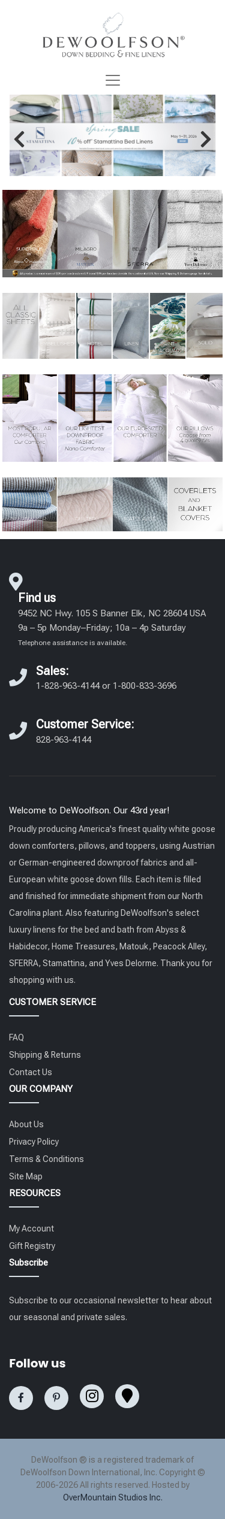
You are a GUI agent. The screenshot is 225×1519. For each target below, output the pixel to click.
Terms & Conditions (46, 1159)
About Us (26, 1124)
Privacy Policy (34, 1141)
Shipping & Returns (45, 1055)
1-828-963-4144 (68, 685)
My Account (31, 1228)
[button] (19, 139)
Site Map (26, 1176)
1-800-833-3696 (144, 685)
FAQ (16, 1037)
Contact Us (30, 1072)
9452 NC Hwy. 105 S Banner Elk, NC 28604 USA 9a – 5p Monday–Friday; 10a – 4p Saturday (112, 627)
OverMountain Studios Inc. (113, 1497)
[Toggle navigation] (113, 80)
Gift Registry (32, 1246)
